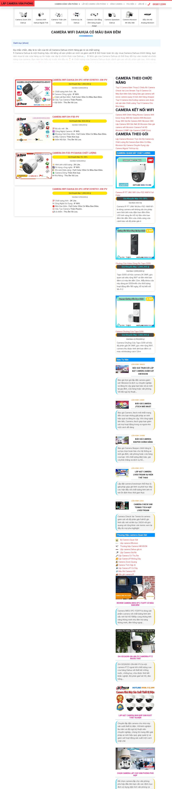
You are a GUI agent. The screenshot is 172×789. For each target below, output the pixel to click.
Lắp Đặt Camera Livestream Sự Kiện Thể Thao (143, 475)
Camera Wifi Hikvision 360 (142, 121)
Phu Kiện (130, 4)
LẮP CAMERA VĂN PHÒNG (17, 3)
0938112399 (157, 4)
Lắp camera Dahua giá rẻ (129, 549)
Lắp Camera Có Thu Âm (127, 555)
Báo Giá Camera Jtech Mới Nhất (143, 405)
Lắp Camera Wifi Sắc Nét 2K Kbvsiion (132, 124)
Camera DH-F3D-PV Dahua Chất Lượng (74, 153)
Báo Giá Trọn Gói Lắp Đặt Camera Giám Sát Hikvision (143, 371)
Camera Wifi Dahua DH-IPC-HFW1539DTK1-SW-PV (79, 80)
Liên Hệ (141, 4)
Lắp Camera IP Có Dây (127, 568)
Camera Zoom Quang (126, 562)
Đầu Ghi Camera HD (125, 571)
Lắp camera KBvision (127, 543)
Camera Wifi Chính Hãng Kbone (129, 115)
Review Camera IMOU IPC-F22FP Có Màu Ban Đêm (135, 604)
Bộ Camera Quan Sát (127, 540)
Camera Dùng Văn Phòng (66, 4)
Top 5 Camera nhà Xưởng (127, 100)
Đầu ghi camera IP (125, 574)
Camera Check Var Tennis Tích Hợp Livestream (143, 507)
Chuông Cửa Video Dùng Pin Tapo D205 (133, 263)
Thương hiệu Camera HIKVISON (131, 546)
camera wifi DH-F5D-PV (65, 116)
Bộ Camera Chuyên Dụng (134, 145)
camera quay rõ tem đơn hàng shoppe (137, 97)
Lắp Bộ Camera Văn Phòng (94, 4)
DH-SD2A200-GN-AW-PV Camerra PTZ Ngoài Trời (135, 657)
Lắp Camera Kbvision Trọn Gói (129, 139)
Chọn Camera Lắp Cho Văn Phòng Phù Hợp (135, 774)
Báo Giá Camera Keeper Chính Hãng (143, 440)
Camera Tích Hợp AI (126, 565)
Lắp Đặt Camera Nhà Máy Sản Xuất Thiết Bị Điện (135, 716)
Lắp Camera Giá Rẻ (126, 552)
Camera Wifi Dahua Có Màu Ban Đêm (86, 32)
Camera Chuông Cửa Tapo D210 (130, 331)
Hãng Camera (116, 4)
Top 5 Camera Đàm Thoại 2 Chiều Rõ (132, 87)
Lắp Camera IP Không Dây (128, 559)
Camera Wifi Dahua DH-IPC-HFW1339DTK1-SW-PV (79, 189)
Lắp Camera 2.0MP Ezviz (140, 130)
